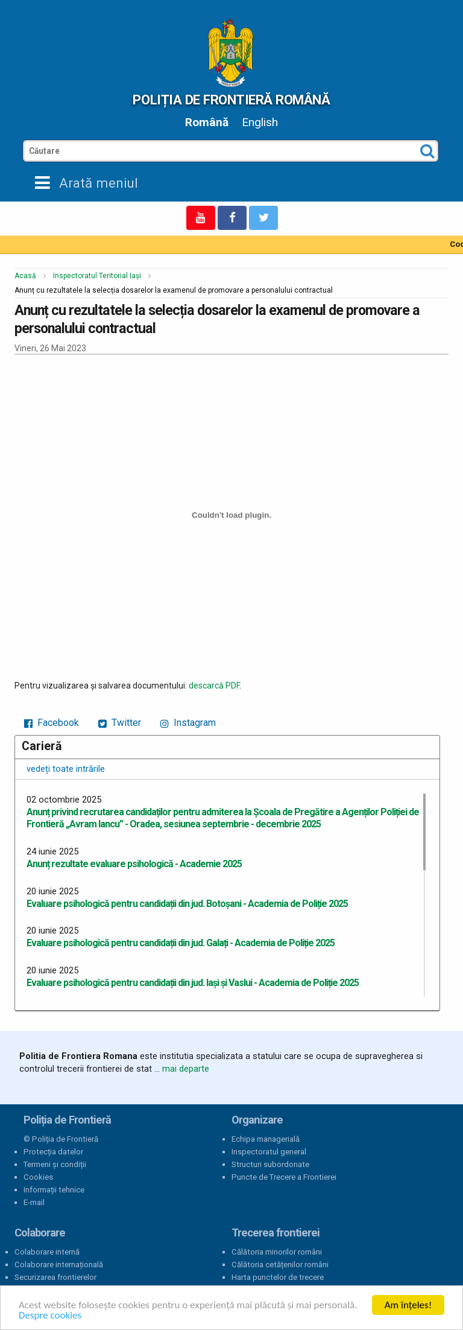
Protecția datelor (53, 1151)
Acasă (25, 276)
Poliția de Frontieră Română (231, 99)
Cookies (38, 1177)
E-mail (34, 1202)
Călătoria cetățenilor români (280, 1264)
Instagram (188, 722)
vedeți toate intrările (66, 768)
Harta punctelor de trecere (278, 1277)
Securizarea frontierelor (55, 1277)
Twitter (119, 722)
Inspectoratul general (269, 1151)
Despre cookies (50, 1315)
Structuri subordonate (270, 1164)
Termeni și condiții (55, 1164)
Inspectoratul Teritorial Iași (97, 276)
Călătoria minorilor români (277, 1251)
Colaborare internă (47, 1251)
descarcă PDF (214, 685)
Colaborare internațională (58, 1264)
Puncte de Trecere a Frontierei (284, 1177)
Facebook (51, 722)
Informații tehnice (54, 1189)
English (260, 122)
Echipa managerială (266, 1139)
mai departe (185, 1068)
